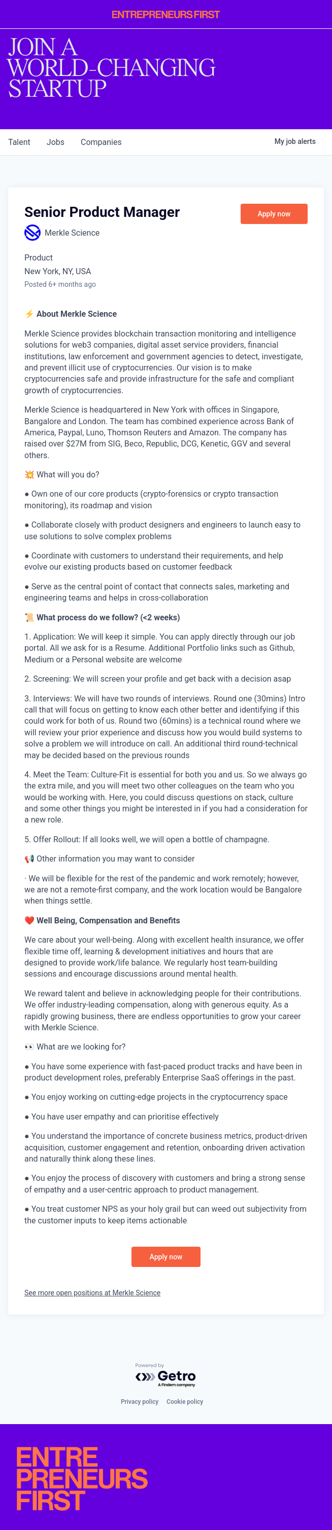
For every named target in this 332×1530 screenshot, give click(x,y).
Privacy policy (139, 1401)
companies (101, 142)
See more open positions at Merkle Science (92, 1293)
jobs (55, 142)
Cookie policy (185, 1401)
